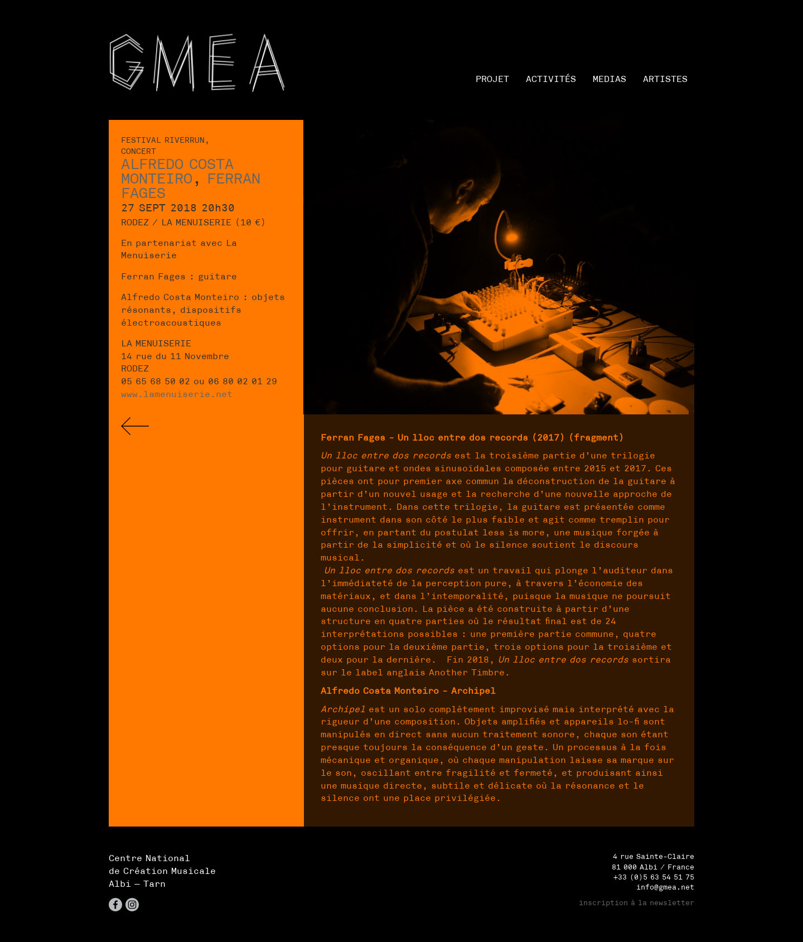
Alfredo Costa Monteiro (177, 171)
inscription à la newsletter (636, 902)
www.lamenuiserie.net (177, 393)
